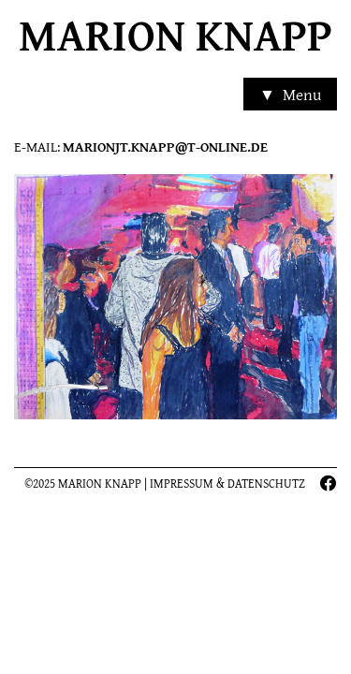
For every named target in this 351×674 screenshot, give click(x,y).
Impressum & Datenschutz (227, 483)
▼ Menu (289, 95)
